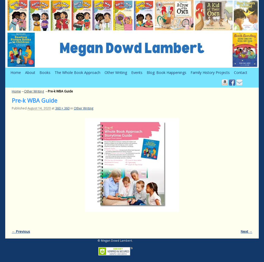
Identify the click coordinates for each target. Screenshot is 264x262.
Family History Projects (210, 72)
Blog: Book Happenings (166, 72)
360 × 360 (62, 108)
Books (44, 72)
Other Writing (116, 72)
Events (136, 72)
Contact (240, 72)
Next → (246, 231)
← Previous (21, 231)
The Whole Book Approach (77, 72)
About (30, 72)
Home (15, 72)
